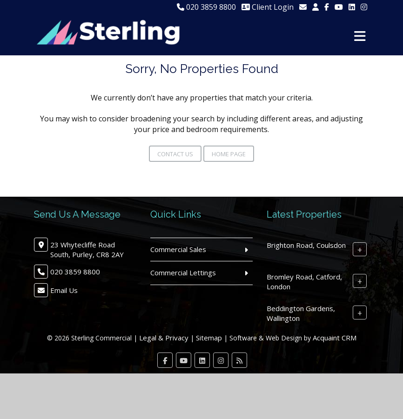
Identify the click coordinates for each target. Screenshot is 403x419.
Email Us (64, 290)
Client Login (268, 7)
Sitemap (209, 337)
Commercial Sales (178, 249)
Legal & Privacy (163, 337)
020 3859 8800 (206, 7)
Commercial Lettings (183, 272)
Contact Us (175, 154)
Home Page (229, 154)
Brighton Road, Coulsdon (306, 245)
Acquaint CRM (334, 337)
